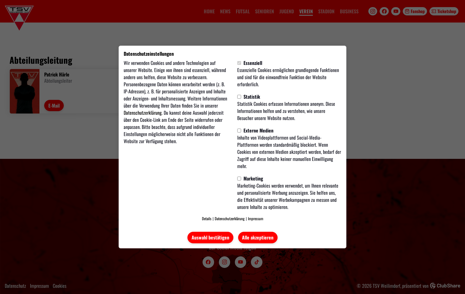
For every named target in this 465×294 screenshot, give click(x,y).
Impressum (255, 218)
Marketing (250, 178)
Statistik (248, 96)
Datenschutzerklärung (143, 112)
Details (206, 218)
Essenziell (249, 62)
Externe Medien (255, 130)
